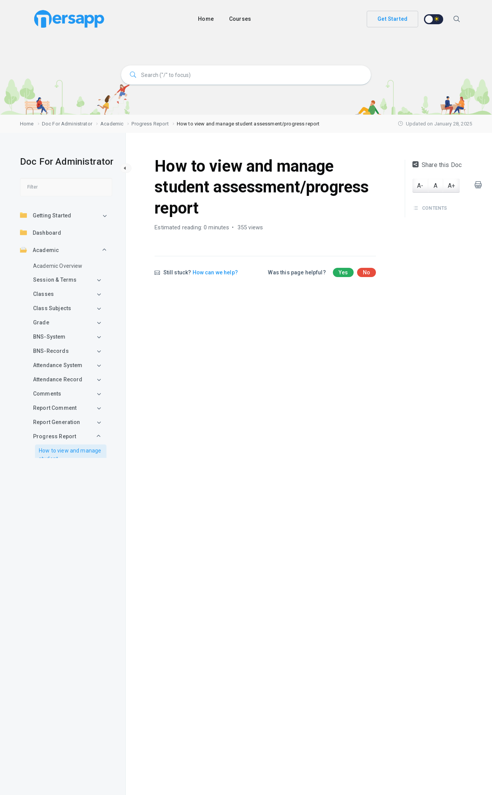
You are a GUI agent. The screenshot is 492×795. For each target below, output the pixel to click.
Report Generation (56, 422)
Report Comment (54, 408)
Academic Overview (58, 266)
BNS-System (49, 337)
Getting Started (45, 215)
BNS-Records (51, 351)
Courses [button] (240, 19)
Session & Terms (54, 280)
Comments (47, 394)
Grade (41, 322)
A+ (451, 185)
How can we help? (215, 272)
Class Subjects (52, 308)
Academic (39, 249)
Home (206, 19)
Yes (343, 272)
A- (420, 185)
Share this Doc (437, 165)
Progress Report (54, 436)
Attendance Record (58, 379)
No (366, 272)
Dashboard (40, 232)
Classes (43, 294)
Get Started (392, 19)
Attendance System (58, 365)
